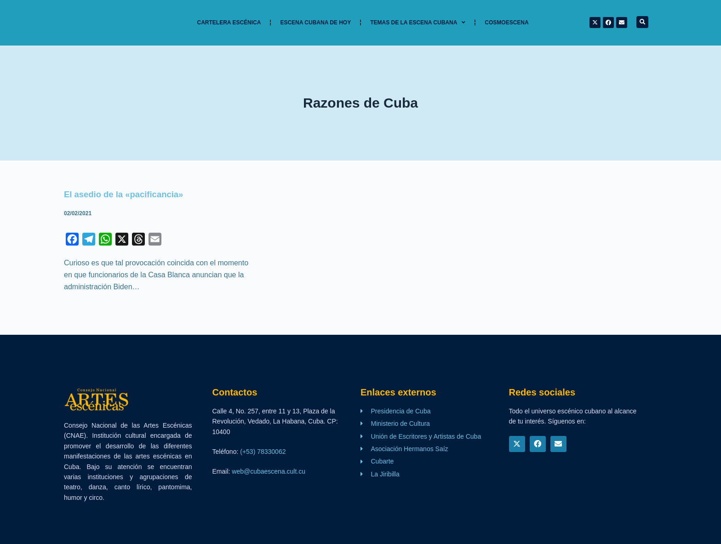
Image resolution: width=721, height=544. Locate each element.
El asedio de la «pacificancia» (128, 194)
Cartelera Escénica (229, 22)
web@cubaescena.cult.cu (268, 471)
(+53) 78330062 (263, 451)
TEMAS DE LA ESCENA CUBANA (417, 22)
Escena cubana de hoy (315, 22)
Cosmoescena (506, 22)
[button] (642, 22)
